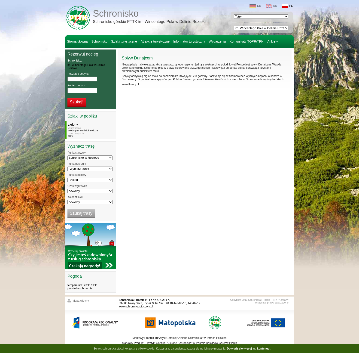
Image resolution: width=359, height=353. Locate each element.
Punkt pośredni (76, 163)
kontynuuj (263, 348)
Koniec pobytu (76, 85)
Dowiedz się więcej (239, 348)
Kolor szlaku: (75, 197)
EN (271, 6)
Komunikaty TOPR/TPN (247, 41)
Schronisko (149, 17)
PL (287, 6)
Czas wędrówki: (77, 186)
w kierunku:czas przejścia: (91, 130)
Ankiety (272, 41)
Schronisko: (74, 60)
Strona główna (77, 41)
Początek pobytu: (78, 73)
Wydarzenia (217, 41)
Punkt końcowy (76, 174)
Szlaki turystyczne (124, 41)
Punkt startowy (76, 152)
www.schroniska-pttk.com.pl (136, 306)
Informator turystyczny (189, 41)
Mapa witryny (81, 300)
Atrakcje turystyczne (155, 41)
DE (255, 6)
